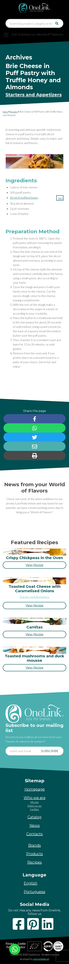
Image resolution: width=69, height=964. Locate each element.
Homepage (34, 789)
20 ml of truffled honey (24, 197)
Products (34, 854)
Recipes (13, 111)
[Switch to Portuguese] (34, 891)
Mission (35, 802)
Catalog (34, 817)
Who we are (34, 797)
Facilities (34, 809)
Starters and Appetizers (34, 94)
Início (5, 111)
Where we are (34, 805)
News (34, 825)
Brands (34, 845)
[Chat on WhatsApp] (14, 949)
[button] (59, 198)
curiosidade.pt (41, 959)
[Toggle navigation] (34, 34)
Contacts (34, 834)
